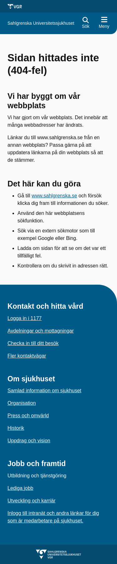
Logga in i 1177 (24, 318)
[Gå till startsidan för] (40, 23)
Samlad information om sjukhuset (44, 390)
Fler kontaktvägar (26, 355)
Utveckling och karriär (31, 500)
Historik (15, 428)
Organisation (21, 403)
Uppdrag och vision (28, 440)
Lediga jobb (20, 488)
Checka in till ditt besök (33, 343)
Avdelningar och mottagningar (40, 330)
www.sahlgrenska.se (54, 195)
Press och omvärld (28, 415)
